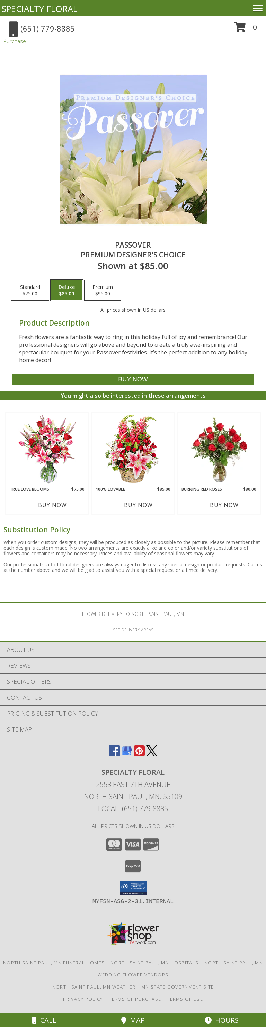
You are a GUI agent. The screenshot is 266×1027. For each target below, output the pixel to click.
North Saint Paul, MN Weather (93, 987)
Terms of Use (185, 999)
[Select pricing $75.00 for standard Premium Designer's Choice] (30, 290)
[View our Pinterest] (139, 754)
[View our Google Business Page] (126, 754)
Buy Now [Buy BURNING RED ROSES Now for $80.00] (224, 505)
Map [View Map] (133, 1020)
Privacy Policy (83, 999)
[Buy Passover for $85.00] (133, 379)
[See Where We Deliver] (133, 629)
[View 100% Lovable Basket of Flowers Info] (133, 450)
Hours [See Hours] (222, 1020)
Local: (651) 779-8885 (133, 808)
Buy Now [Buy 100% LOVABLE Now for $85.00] (138, 505)
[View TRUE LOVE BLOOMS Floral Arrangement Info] (47, 450)
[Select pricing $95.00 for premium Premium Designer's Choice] (103, 290)
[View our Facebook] (114, 754)
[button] (245, 29)
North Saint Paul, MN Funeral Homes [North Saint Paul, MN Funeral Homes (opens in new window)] (54, 962)
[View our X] (151, 754)
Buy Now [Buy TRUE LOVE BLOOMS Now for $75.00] (52, 505)
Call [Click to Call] (44, 1020)
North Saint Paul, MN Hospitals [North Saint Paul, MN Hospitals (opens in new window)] (154, 962)
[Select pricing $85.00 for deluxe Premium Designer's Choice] (66, 290)
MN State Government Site (177, 987)
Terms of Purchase (135, 999)
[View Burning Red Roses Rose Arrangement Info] (219, 450)
